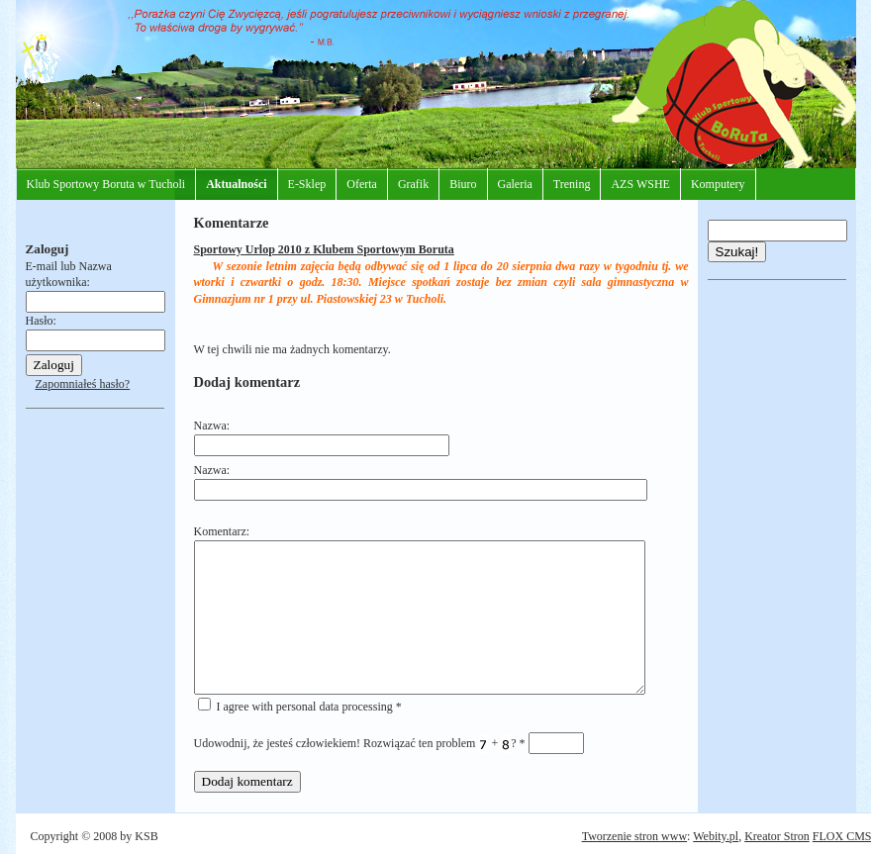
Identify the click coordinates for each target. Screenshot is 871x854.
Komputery (718, 184)
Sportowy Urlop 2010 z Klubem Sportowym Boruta (324, 249)
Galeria (515, 184)
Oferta (361, 184)
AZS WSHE (640, 184)
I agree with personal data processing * (300, 706)
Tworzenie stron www (634, 836)
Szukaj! (737, 251)
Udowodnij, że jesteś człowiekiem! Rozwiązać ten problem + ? (389, 743)
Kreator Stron (777, 836)
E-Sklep (307, 184)
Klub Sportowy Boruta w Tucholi (106, 184)
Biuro (462, 184)
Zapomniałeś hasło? (83, 384)
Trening (572, 184)
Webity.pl (715, 836)
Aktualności (236, 184)
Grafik (413, 184)
